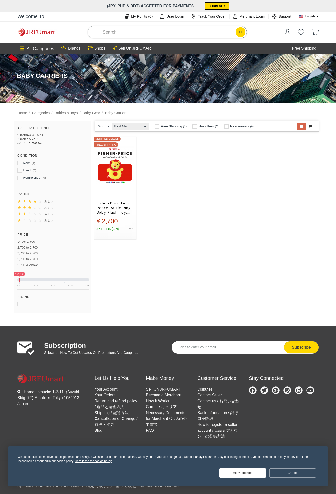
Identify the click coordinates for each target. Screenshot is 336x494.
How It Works (157, 401)
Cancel (293, 473)
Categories (41, 113)
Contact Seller (209, 395)
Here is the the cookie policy (93, 461)
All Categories (37, 48)
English (310, 16)
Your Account (106, 389)
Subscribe (301, 347)
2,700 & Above (27, 265)
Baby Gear (91, 113)
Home (22, 113)
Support (281, 16)
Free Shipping (171, 126)
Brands (71, 48)
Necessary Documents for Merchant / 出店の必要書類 (166, 419)
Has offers (205, 126)
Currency (217, 6)
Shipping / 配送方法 (112, 413)
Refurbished (31, 178)
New (26, 163)
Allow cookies (242, 473)
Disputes (205, 389)
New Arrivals (239, 126)
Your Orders (105, 395)
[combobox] (130, 125)
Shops (96, 48)
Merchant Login (249, 16)
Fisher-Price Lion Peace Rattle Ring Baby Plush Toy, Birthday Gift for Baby (113, 208)
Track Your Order (209, 16)
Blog (98, 430)
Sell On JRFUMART (133, 48)
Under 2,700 (26, 241)
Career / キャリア (161, 407)
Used (26, 170)
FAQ (150, 430)
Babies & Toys (66, 113)
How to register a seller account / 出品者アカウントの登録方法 (217, 430)
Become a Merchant (163, 395)
